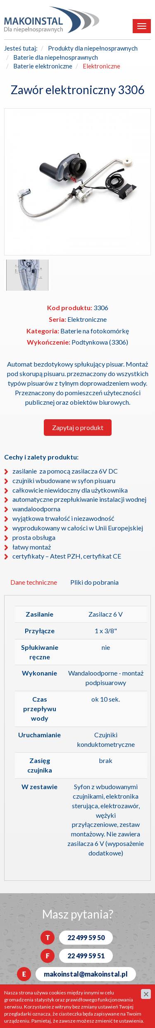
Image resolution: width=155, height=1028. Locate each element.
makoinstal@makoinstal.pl (86, 974)
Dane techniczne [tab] (33, 582)
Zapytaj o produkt (77, 427)
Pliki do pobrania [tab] (94, 582)
